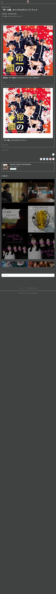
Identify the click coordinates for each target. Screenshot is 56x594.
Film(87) (7, 151)
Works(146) (4, 151)
